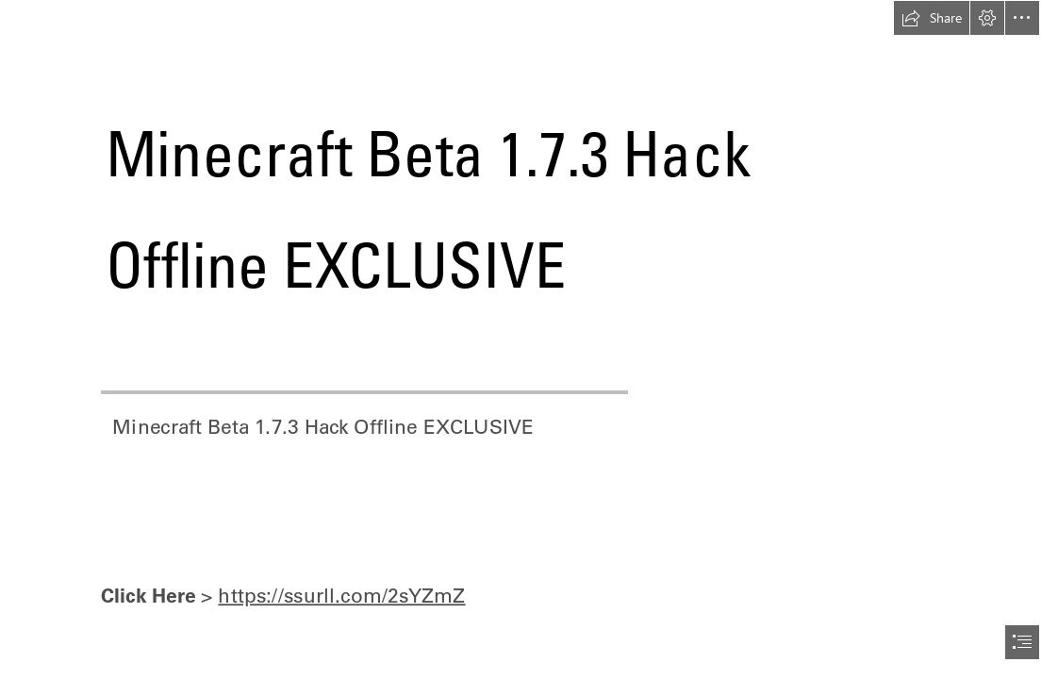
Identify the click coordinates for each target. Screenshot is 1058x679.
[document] (529, 339)
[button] (931, 18)
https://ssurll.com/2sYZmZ (341, 594)
